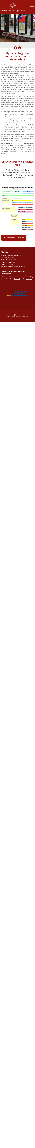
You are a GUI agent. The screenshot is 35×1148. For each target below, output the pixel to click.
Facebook (17, 279)
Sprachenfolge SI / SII (19, 45)
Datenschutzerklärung (21, 315)
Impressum (11, 315)
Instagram (29, 279)
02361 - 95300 (11, 262)
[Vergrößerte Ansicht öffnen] (17, 208)
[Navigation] (32, 6)
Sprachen (9, 45)
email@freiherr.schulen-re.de (15, 266)
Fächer (3, 45)
